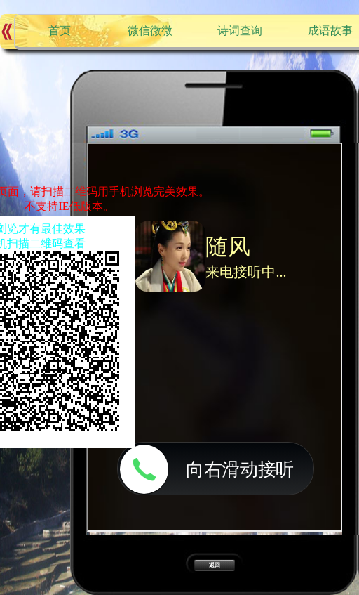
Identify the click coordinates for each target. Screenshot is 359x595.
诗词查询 (239, 31)
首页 (59, 31)
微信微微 (150, 31)
